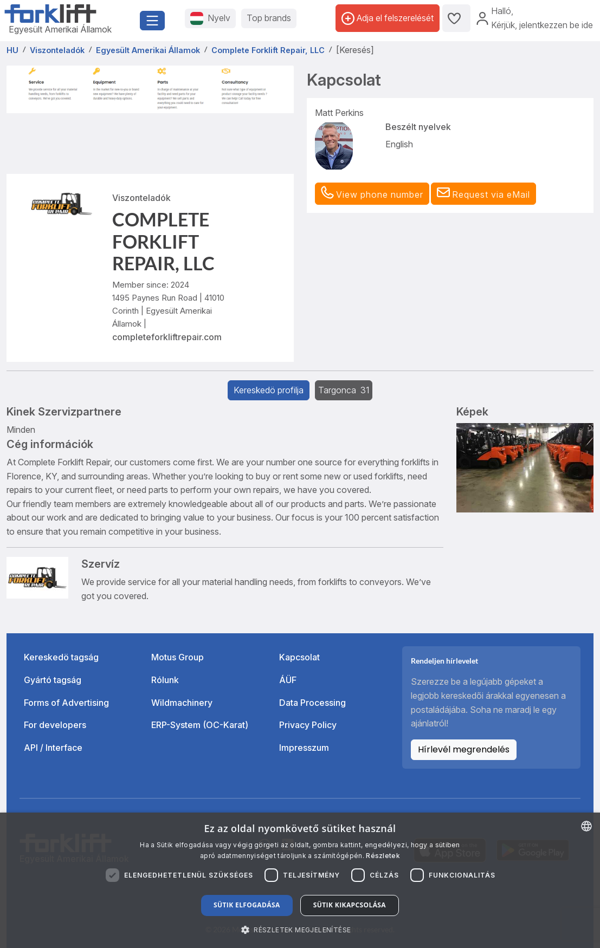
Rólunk (165, 679)
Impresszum (304, 747)
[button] (483, 194)
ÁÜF (287, 679)
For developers (55, 724)
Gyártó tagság (52, 679)
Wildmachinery (181, 702)
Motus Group (177, 657)
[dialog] (300, 880)
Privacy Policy (308, 724)
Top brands (269, 17)
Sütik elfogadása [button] (247, 905)
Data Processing (312, 702)
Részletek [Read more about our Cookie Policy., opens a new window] (383, 856)
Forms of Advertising (66, 702)
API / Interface (53, 747)
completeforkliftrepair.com (167, 337)
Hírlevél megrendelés (463, 749)
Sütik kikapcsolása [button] (349, 905)
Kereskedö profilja (269, 390)
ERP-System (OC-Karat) (199, 724)
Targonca (343, 390)
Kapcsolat (299, 657)
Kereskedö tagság (61, 657)
